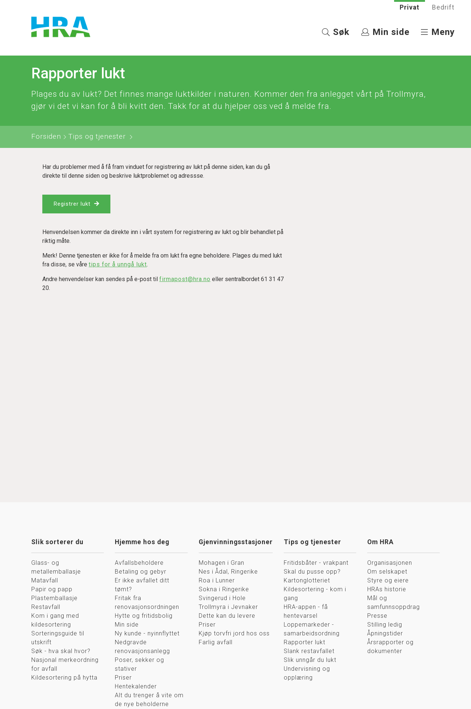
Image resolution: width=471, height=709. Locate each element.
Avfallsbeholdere (139, 563)
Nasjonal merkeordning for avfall (65, 665)
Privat (409, 7)
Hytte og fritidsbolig (144, 616)
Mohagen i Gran (221, 563)
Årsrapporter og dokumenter (390, 647)
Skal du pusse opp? (312, 572)
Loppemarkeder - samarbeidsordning (312, 630)
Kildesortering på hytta (64, 678)
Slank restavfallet (309, 651)
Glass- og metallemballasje (56, 568)
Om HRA (380, 542)
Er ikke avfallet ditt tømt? (142, 585)
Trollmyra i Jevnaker (228, 607)
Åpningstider (385, 634)
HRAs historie (386, 589)
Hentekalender (136, 687)
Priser (123, 678)
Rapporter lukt (304, 642)
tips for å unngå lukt (118, 265)
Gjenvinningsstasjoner (236, 542)
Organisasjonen (389, 563)
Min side (127, 625)
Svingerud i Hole (222, 598)
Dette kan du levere (227, 616)
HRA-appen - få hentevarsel (306, 612)
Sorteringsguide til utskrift (57, 638)
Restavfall (45, 607)
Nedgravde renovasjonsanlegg (142, 647)
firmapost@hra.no (184, 280)
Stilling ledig (384, 625)
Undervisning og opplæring (307, 674)
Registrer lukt (73, 205)
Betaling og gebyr (140, 572)
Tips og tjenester (97, 137)
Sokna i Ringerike (224, 589)
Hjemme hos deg (142, 542)
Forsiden (46, 137)
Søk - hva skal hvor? (61, 651)
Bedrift (443, 7)
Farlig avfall (216, 642)
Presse (377, 616)
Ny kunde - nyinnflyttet (147, 634)
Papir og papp (51, 589)
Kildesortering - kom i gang (315, 594)
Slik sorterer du (57, 542)
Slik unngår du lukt (310, 660)
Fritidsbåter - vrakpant (316, 563)
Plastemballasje (54, 598)
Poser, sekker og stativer (139, 665)
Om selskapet (387, 572)
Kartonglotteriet (307, 581)
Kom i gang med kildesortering (55, 621)
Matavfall (44, 581)
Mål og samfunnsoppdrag (393, 603)
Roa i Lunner (217, 581)
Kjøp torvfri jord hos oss (234, 634)
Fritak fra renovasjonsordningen (147, 603)
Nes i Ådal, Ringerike (228, 572)
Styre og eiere (388, 581)
